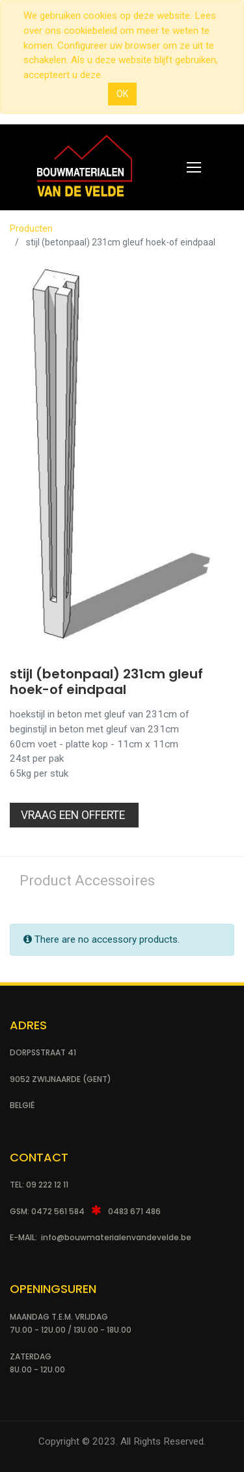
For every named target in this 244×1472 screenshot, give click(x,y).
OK (122, 94)
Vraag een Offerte (74, 815)
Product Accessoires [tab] (87, 880)
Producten (31, 228)
